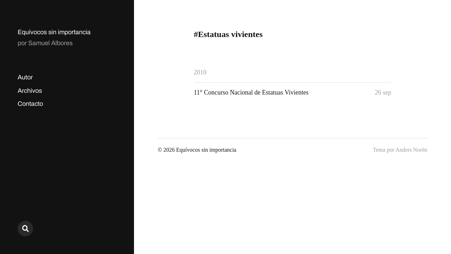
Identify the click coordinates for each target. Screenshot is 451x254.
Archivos (30, 90)
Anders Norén (411, 150)
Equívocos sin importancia (54, 32)
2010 (200, 72)
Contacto (30, 103)
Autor (25, 77)
